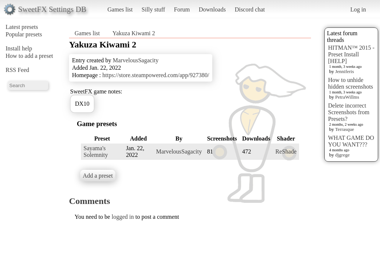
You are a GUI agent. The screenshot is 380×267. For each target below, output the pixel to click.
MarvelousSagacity (136, 60)
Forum (182, 9)
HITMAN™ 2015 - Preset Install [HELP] (351, 54)
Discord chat (250, 9)
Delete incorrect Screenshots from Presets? (349, 112)
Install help (19, 48)
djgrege (342, 155)
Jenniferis (344, 71)
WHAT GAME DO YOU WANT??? (351, 141)
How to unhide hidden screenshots (350, 83)
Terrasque (344, 129)
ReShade (286, 151)
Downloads (212, 9)
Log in (358, 9)
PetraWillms (347, 97)
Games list (120, 9)
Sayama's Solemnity (95, 151)
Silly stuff (153, 9)
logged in (123, 217)
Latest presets (22, 27)
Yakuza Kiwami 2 (133, 33)
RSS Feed (17, 70)
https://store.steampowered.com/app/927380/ (155, 75)
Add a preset (98, 175)
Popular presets (24, 34)
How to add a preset (29, 56)
